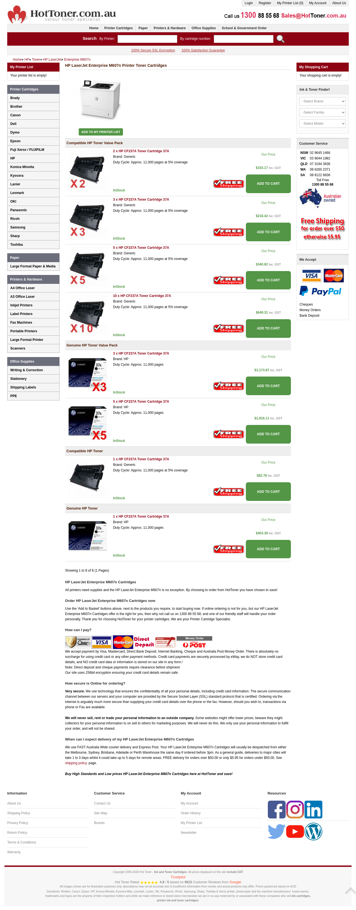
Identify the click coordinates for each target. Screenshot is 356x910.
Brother (16, 107)
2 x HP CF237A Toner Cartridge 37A (141, 151)
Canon (15, 115)
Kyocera (16, 176)
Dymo (14, 132)
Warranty (14, 852)
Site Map (100, 813)
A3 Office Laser (22, 297)
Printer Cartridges (118, 28)
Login (249, 3)
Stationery (18, 379)
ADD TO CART (268, 184)
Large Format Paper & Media (33, 266)
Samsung (17, 227)
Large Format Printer (26, 340)
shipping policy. (76, 763)
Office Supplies (204, 28)
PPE (13, 396)
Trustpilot (178, 877)
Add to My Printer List (100, 132)
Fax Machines (21, 322)
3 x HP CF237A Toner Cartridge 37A (141, 199)
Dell (13, 124)
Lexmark (17, 193)
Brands (99, 823)
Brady (15, 98)
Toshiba (16, 245)
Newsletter (189, 833)
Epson (15, 141)
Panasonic (18, 210)
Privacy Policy (17, 823)
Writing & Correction (26, 370)
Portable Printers (23, 331)
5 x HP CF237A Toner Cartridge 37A (141, 248)
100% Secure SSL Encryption (153, 50)
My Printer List (191, 823)
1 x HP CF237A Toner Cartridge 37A (141, 459)
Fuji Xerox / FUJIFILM (27, 150)
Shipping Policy (18, 813)
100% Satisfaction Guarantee (203, 50)
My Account (318, 3)
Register (265, 3)
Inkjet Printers (21, 305)
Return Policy (17, 833)
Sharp (15, 236)
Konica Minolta (22, 167)
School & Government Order (244, 28)
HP (12, 158)
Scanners (17, 348)
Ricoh (14, 219)
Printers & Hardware (170, 28)
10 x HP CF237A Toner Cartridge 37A (142, 296)
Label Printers (21, 314)
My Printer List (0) (290, 3)
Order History (191, 813)
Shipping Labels (23, 387)
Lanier (15, 184)
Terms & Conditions (21, 842)
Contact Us (102, 803)
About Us (339, 3)
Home (93, 28)
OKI (13, 201)
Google (235, 882)
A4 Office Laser (22, 288)
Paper (143, 28)
